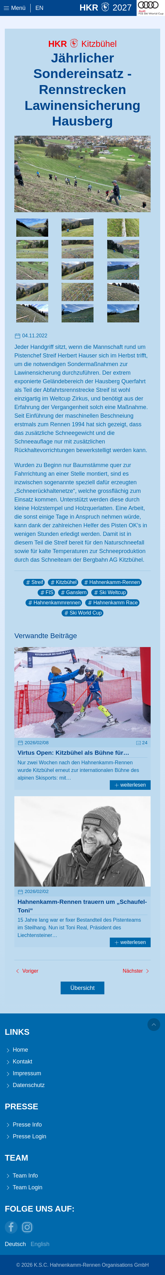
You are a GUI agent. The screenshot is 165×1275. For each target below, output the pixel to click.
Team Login (23, 1187)
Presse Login (25, 1136)
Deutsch (15, 1244)
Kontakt (18, 1061)
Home (16, 1050)
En (39, 8)
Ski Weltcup (109, 592)
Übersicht (82, 988)
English (40, 1244)
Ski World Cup (82, 613)
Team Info (21, 1175)
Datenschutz (25, 1085)
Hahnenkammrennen (53, 603)
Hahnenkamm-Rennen (111, 582)
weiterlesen (130, 785)
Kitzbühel (63, 582)
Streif (34, 582)
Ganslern (73, 592)
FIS (46, 592)
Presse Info (23, 1124)
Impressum (23, 1073)
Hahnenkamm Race (112, 603)
